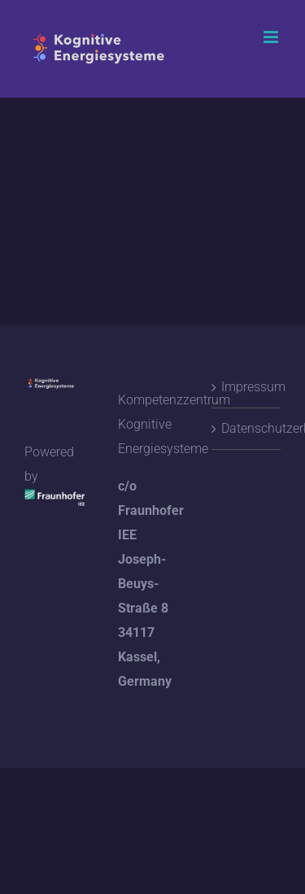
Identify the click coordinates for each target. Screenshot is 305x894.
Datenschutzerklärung (246, 428)
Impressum (246, 387)
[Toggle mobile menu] (272, 37)
